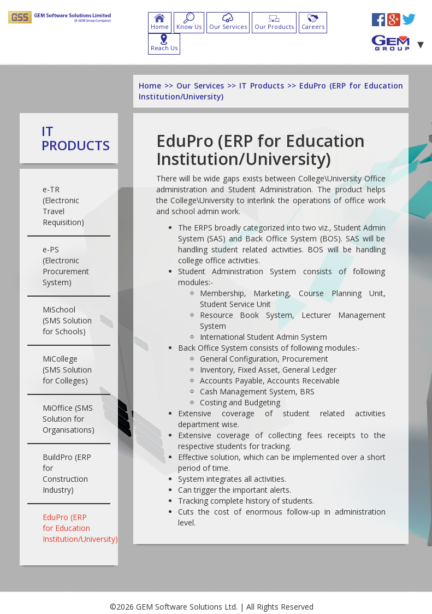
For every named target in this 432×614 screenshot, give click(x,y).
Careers (312, 26)
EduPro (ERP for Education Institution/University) (80, 528)
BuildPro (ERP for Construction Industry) (67, 473)
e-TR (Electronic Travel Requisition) (63, 205)
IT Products (76, 138)
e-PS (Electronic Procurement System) (66, 265)
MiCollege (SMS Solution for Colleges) (67, 369)
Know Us (189, 26)
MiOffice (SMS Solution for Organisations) (68, 419)
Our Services (228, 26)
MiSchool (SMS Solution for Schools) (67, 320)
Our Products (274, 26)
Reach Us (164, 48)
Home (160, 26)
